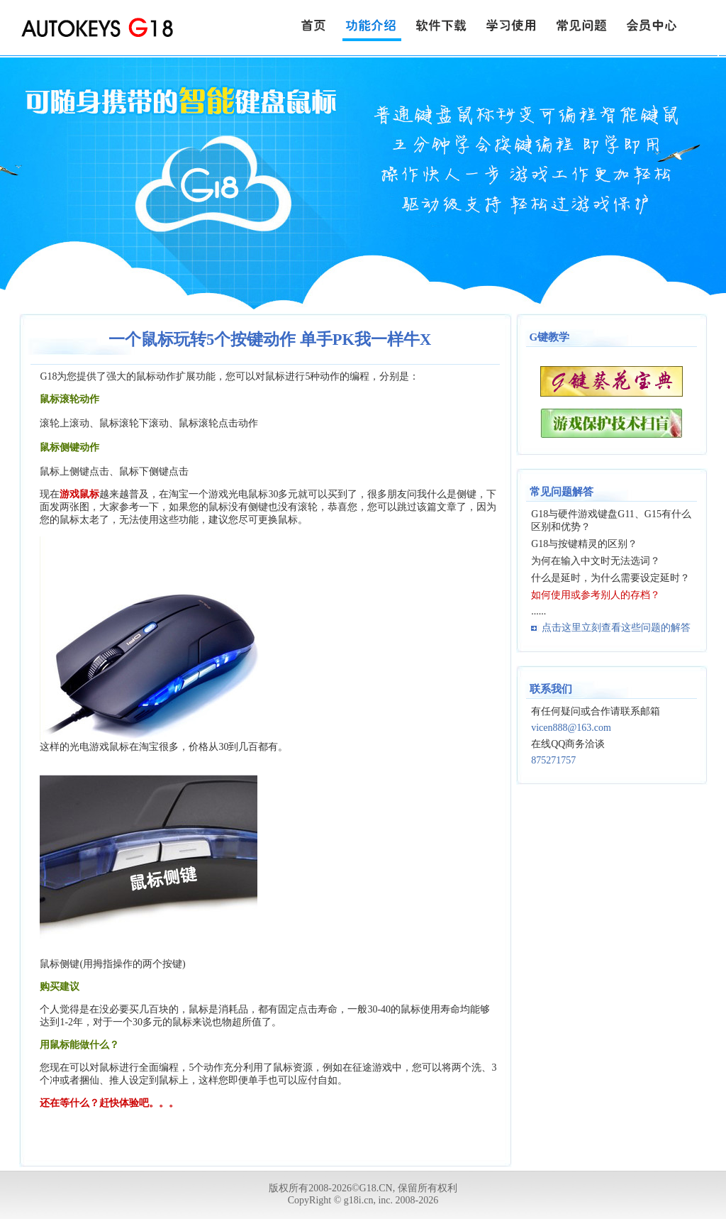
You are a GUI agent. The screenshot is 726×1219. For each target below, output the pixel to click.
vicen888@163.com (571, 727)
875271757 (553, 760)
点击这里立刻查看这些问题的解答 (616, 627)
